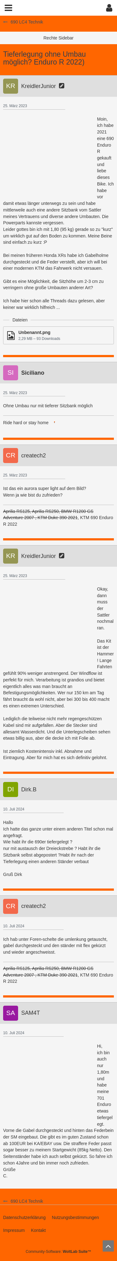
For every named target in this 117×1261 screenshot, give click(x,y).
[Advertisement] (50, 155)
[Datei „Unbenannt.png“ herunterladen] (58, 335)
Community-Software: (58, 1251)
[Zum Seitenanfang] (108, 1246)
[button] (8, 8)
